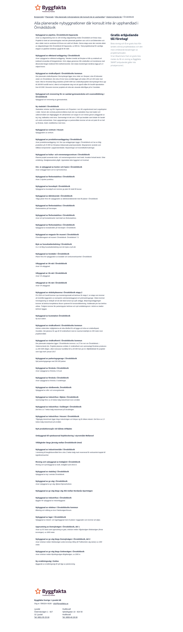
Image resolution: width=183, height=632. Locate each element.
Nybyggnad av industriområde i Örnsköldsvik (55, 449)
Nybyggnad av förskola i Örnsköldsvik (52, 368)
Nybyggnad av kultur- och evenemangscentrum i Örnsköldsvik (63, 155)
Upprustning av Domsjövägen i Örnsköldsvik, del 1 (58, 527)
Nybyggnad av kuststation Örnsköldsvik (53, 316)
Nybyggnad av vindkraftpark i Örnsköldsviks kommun (59, 73)
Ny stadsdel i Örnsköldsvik (47, 106)
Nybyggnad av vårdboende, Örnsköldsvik (53, 387)
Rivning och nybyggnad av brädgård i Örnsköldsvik (58, 462)
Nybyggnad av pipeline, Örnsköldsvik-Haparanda (57, 35)
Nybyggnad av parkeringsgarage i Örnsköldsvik (56, 358)
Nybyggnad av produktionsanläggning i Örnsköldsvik (59, 139)
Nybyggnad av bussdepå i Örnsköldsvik (53, 186)
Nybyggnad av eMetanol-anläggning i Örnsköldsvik (58, 56)
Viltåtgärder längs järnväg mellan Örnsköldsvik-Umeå (59, 443)
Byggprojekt (39, 17)
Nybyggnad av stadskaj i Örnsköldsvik (52, 472)
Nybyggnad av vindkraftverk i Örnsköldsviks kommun (59, 325)
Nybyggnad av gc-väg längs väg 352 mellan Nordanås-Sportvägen (64, 491)
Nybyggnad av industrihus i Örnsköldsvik (54, 498)
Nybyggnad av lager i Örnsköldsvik (51, 517)
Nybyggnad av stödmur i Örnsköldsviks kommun (57, 507)
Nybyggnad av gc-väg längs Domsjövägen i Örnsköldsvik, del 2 (63, 539)
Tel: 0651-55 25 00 (41, 617)
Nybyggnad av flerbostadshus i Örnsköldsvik (55, 177)
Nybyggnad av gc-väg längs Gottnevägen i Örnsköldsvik (60, 551)
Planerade (49, 17)
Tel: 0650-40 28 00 (70, 617)
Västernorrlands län (114, 17)
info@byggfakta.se (60, 604)
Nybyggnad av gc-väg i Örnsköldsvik (52, 481)
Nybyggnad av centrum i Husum (49, 130)
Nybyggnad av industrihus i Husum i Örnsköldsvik (57, 416)
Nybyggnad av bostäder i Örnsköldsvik (52, 254)
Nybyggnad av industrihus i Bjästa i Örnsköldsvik (57, 397)
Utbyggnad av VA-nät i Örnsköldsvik (51, 263)
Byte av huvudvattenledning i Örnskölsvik (54, 244)
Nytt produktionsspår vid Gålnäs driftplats (54, 429)
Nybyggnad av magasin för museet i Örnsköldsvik (57, 234)
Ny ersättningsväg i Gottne (47, 561)
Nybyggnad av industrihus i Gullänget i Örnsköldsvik (58, 407)
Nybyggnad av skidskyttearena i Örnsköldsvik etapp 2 (59, 292)
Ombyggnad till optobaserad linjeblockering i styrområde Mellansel (65, 436)
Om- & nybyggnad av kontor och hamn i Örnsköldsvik (59, 167)
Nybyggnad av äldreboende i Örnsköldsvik (54, 196)
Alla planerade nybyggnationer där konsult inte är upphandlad (80, 17)
